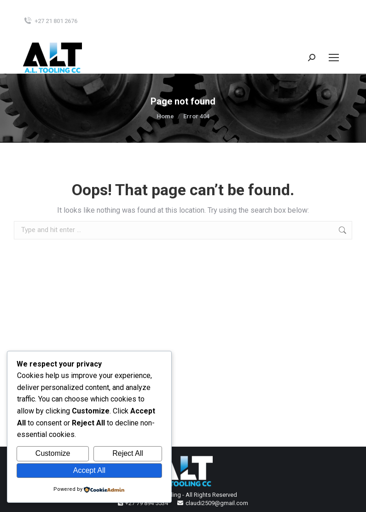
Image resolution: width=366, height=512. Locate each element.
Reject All (127, 453)
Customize (52, 453)
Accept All (89, 470)
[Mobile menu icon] (334, 57)
